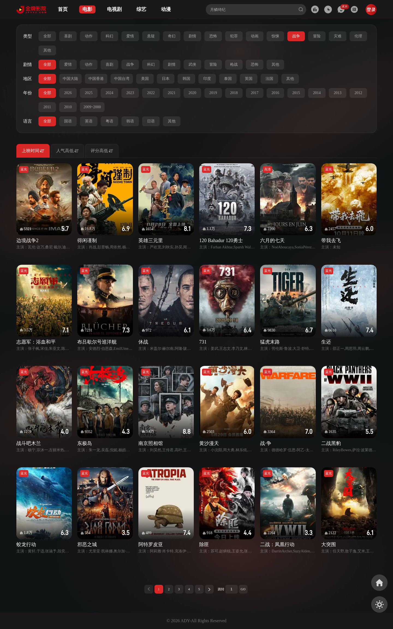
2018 (234, 93)
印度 (207, 79)
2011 (47, 107)
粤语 (109, 121)
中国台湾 (121, 79)
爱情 (130, 36)
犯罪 (234, 36)
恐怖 (213, 36)
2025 (89, 93)
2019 (213, 93)
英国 (248, 79)
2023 (130, 93)
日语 (151, 121)
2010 (68, 107)
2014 (317, 93)
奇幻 (171, 36)
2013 (337, 93)
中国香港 (96, 79)
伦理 (358, 36)
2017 (254, 93)
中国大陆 (70, 79)
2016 (275, 93)
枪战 (234, 64)
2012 (358, 93)
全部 (47, 36)
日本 (165, 79)
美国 (145, 79)
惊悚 (275, 36)
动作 (89, 36)
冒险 (317, 36)
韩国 (186, 79)
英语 (89, 121)
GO (243, 589)
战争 (296, 36)
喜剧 (68, 36)
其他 (47, 50)
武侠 (192, 64)
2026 (68, 93)
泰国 (228, 79)
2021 (171, 93)
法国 (269, 79)
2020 (192, 93)
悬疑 (151, 36)
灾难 (337, 36)
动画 (254, 36)
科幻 (109, 36)
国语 (68, 121)
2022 (151, 93)
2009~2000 (92, 107)
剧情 (192, 36)
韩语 (130, 121)
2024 (109, 93)
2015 (296, 93)
